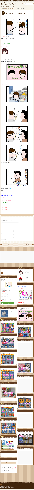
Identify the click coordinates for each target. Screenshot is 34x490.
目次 (13, 6)
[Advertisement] (17, 258)
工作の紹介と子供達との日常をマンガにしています (6, 487)
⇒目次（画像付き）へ (4, 207)
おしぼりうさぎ (10, 312)
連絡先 (22, 3)
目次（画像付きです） (8, 6)
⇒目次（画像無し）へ (4, 209)
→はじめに (2, 44)
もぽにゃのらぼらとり (8, 488)
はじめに (2, 6)
